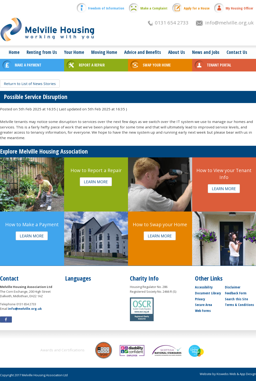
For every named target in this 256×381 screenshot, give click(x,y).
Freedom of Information (106, 8)
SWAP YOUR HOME (157, 65)
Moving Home (104, 52)
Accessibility (204, 287)
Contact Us (237, 52)
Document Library (208, 293)
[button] (30, 84)
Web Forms (203, 310)
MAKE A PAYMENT (28, 65)
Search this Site (236, 299)
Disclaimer (232, 287)
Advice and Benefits (142, 52)
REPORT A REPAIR (92, 65)
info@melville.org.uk (229, 22)
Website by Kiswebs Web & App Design (228, 374)
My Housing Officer (239, 8)
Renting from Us (42, 52)
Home (14, 52)
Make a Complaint (153, 8)
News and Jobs (205, 52)
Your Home (74, 52)
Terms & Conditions (239, 304)
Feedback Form (236, 293)
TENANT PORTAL (219, 65)
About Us (176, 52)
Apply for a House (196, 8)
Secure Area (203, 304)
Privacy (200, 299)
